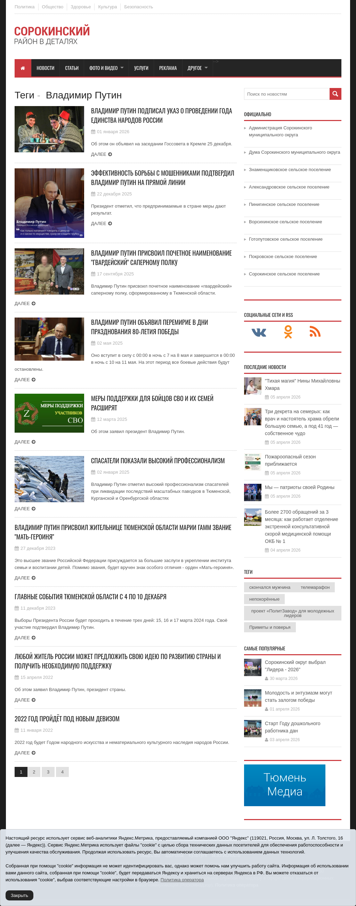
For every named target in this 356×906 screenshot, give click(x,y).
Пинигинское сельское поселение (284, 204)
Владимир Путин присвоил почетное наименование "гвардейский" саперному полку (161, 257)
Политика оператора (182, 879)
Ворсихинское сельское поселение (285, 221)
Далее (98, 154)
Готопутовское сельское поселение (286, 239)
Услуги (141, 67)
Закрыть (19, 895)
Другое (195, 67)
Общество (53, 6)
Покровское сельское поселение (283, 256)
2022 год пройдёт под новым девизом (67, 718)
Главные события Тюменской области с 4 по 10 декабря (91, 596)
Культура (107, 6)
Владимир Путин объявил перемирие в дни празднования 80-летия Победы (149, 327)
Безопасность (138, 6)
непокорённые (264, 599)
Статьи (72, 67)
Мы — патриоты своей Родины (299, 487)
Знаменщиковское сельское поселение (290, 169)
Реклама (168, 67)
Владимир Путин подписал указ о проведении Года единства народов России (161, 115)
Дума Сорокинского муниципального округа (294, 152)
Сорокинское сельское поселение (284, 273)
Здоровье (81, 6)
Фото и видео (103, 67)
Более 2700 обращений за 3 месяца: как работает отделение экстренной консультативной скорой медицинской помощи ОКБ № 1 (301, 526)
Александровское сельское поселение (289, 187)
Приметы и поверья (270, 627)
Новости (46, 67)
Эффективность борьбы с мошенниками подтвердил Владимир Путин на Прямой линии (162, 177)
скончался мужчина (269, 587)
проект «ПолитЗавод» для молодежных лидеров (292, 613)
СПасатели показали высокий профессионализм (158, 460)
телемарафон (315, 587)
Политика (25, 6)
